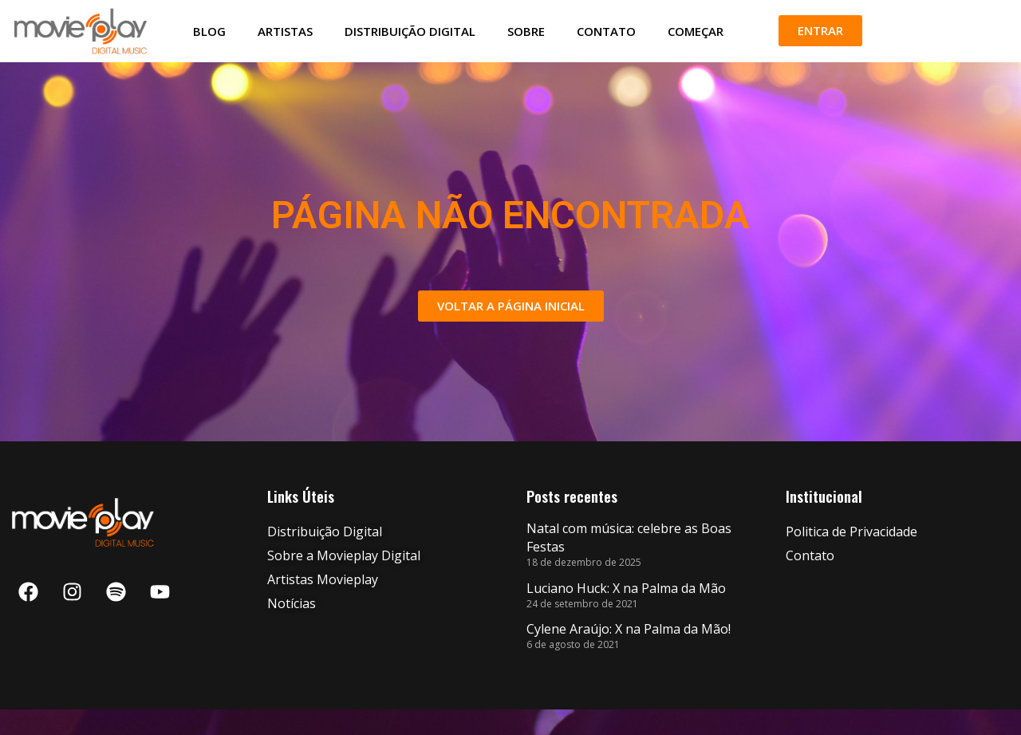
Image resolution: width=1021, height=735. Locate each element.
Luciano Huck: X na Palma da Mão (626, 613)
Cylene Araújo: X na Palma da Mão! (628, 654)
